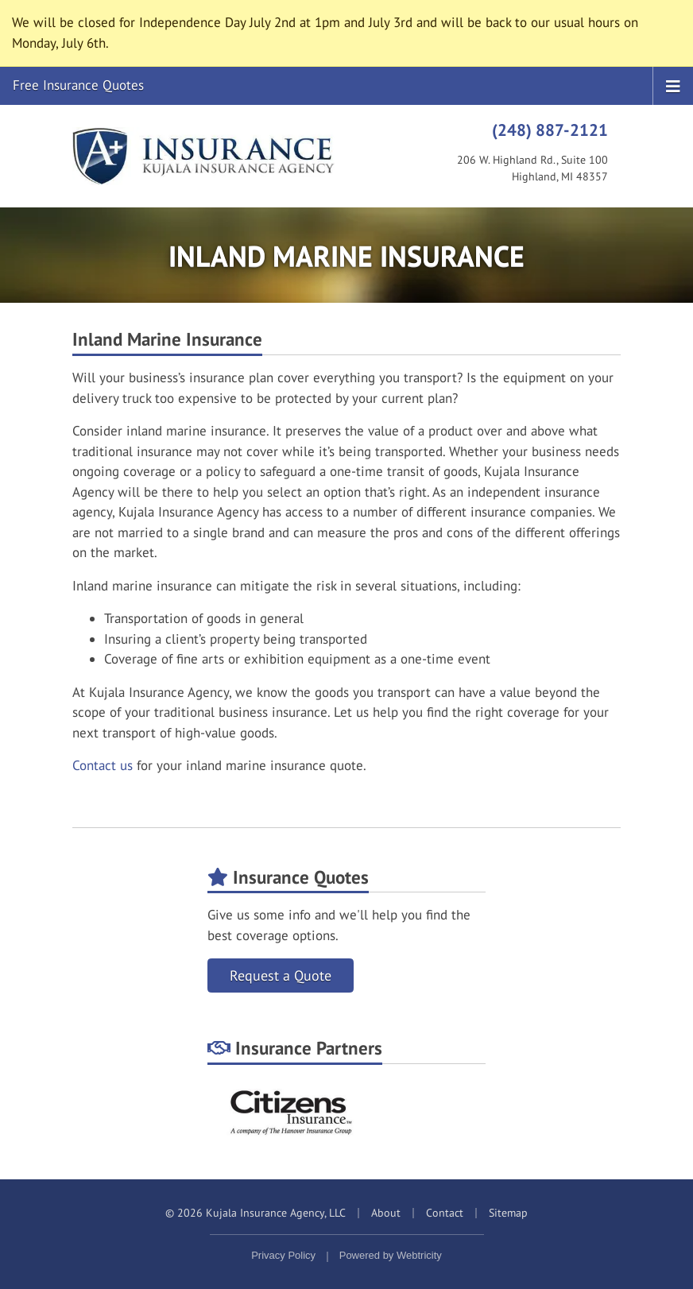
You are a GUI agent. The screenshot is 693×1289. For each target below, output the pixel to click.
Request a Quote (280, 975)
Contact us (102, 765)
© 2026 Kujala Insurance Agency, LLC (255, 1213)
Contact (444, 1213)
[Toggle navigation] (673, 85)
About (386, 1213)
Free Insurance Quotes (78, 85)
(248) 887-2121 (550, 129)
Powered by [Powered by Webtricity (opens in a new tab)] (390, 1255)
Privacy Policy (283, 1255)
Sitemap (508, 1213)
